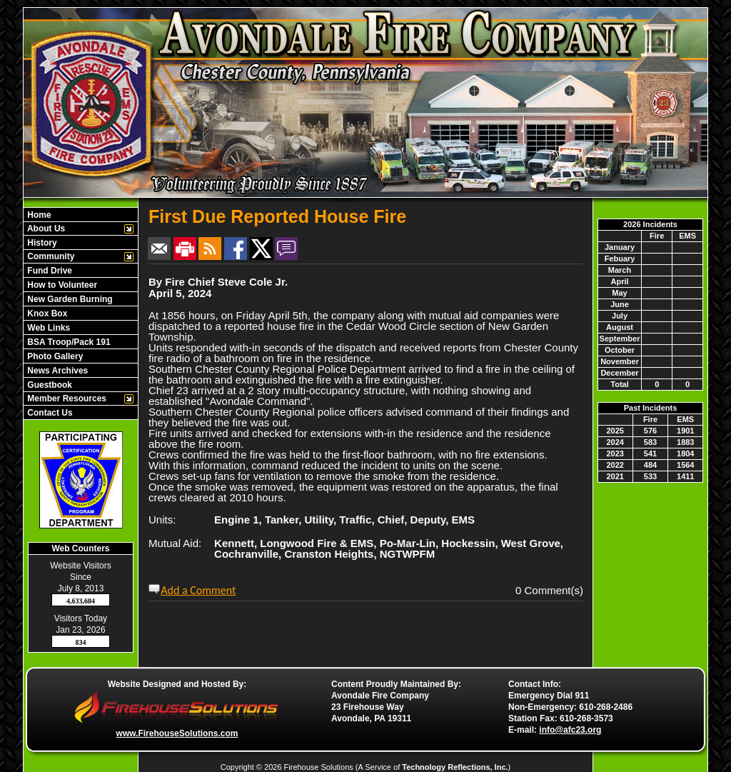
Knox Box (46, 314)
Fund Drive (48, 271)
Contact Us (49, 413)
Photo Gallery (54, 356)
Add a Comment (198, 590)
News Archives (56, 371)
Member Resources (65, 398)
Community (49, 256)
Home (38, 215)
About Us (45, 229)
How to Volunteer (61, 285)
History (41, 243)
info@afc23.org (570, 730)
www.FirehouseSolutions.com (177, 733)
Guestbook (48, 385)
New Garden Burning (69, 299)
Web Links (47, 328)
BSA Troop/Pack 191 (68, 342)
